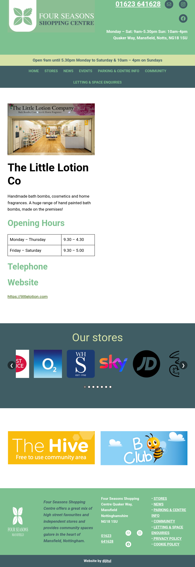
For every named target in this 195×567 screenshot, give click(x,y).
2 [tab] (89, 386)
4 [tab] (97, 386)
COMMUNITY (164, 521)
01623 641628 (138, 4)
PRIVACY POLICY (168, 538)
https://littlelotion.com (28, 296)
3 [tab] (93, 386)
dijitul (106, 561)
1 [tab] (84, 386)
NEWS (159, 504)
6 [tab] (106, 386)
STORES (160, 498)
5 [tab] (101, 386)
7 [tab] (110, 386)
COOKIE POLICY (166, 544)
